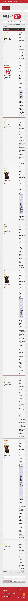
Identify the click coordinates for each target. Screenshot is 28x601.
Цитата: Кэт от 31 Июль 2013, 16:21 (20, 295)
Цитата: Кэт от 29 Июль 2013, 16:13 (20, 191)
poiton (6, 32)
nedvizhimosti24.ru (7, 589)
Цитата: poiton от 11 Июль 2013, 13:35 (20, 86)
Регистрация (6, 8)
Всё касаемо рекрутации (21, 509)
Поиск (15, 1)
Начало (4, 1)
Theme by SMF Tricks (21, 597)
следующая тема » (21, 24)
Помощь (10, 1)
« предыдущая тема (13, 24)
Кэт (5, 119)
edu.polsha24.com (16, 591)
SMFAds (4, 596)
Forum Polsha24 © (21, 595)
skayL (6, 166)
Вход (19, 4)
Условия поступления (22, 506)
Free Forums (9, 596)
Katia (5, 62)
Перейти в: (10, 581)
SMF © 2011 (10, 593)
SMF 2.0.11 (5, 593)
